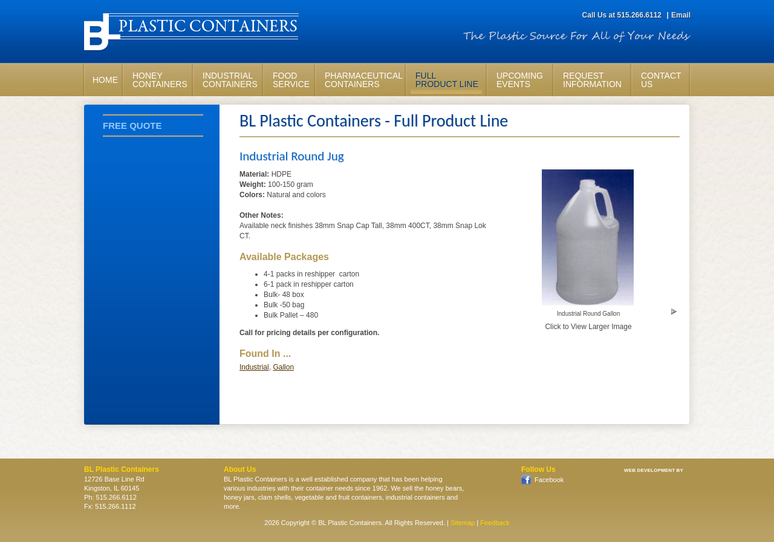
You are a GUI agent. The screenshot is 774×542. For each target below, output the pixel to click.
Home (105, 80)
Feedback (494, 522)
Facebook (548, 479)
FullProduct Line (446, 80)
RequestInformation (592, 80)
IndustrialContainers (230, 80)
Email (681, 15)
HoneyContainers (159, 80)
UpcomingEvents (519, 80)
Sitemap (462, 522)
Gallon (283, 367)
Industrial (254, 367)
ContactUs (661, 80)
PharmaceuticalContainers (363, 80)
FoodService (291, 80)
